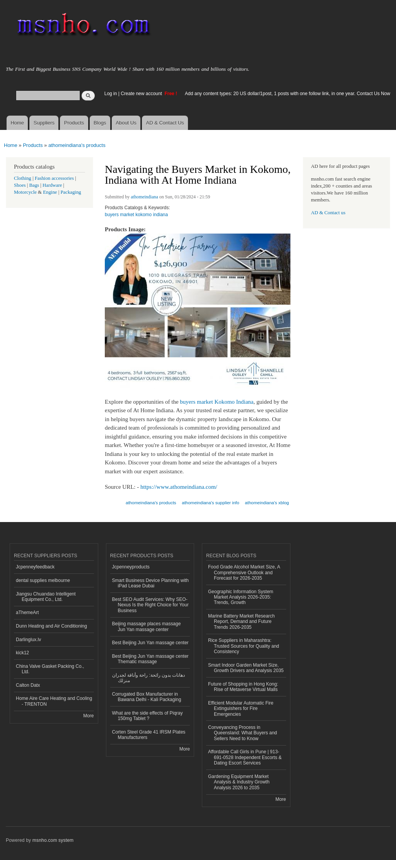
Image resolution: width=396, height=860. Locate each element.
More (88, 715)
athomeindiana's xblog (267, 502)
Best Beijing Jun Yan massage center (150, 642)
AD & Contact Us (165, 123)
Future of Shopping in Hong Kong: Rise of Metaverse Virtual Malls (243, 686)
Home (17, 123)
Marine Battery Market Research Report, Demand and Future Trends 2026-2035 (241, 621)
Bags (34, 185)
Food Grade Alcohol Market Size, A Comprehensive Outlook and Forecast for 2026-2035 (244, 572)
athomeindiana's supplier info (210, 502)
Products (74, 123)
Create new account (142, 93)
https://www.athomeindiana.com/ (178, 487)
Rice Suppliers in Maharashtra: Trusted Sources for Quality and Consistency (243, 646)
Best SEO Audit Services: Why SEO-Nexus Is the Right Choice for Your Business (150, 605)
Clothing (22, 178)
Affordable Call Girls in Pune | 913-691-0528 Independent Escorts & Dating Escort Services (245, 757)
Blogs (100, 123)
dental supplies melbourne (43, 580)
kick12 (22, 652)
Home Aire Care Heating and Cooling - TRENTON (54, 701)
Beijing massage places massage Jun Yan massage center (146, 626)
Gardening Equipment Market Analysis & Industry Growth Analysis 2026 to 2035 (239, 782)
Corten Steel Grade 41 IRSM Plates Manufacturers (149, 734)
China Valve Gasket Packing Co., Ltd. (50, 669)
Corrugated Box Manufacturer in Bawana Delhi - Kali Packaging (146, 696)
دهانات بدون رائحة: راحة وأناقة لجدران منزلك (148, 677)
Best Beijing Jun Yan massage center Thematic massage (150, 659)
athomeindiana (144, 197)
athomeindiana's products (77, 145)
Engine (50, 192)
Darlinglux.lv (28, 639)
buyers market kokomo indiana (136, 214)
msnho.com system (52, 840)
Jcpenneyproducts (131, 567)
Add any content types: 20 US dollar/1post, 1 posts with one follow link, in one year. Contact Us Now (287, 93)
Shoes (20, 185)
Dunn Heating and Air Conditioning (51, 626)
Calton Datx (28, 685)
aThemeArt (27, 612)
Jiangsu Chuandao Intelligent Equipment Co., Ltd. (46, 596)
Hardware (52, 185)
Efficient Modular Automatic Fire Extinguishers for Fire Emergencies (240, 708)
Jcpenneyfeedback (35, 567)
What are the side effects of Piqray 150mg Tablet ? (147, 715)
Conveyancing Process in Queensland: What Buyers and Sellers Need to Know (242, 733)
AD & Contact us (328, 212)
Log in (110, 93)
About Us (126, 123)
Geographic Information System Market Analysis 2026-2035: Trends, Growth (240, 597)
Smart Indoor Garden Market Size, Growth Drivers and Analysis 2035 (246, 667)
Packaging (70, 192)
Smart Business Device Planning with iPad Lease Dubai (150, 583)
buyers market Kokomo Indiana (216, 402)
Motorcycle (25, 192)
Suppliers (44, 123)
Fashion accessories (54, 178)
